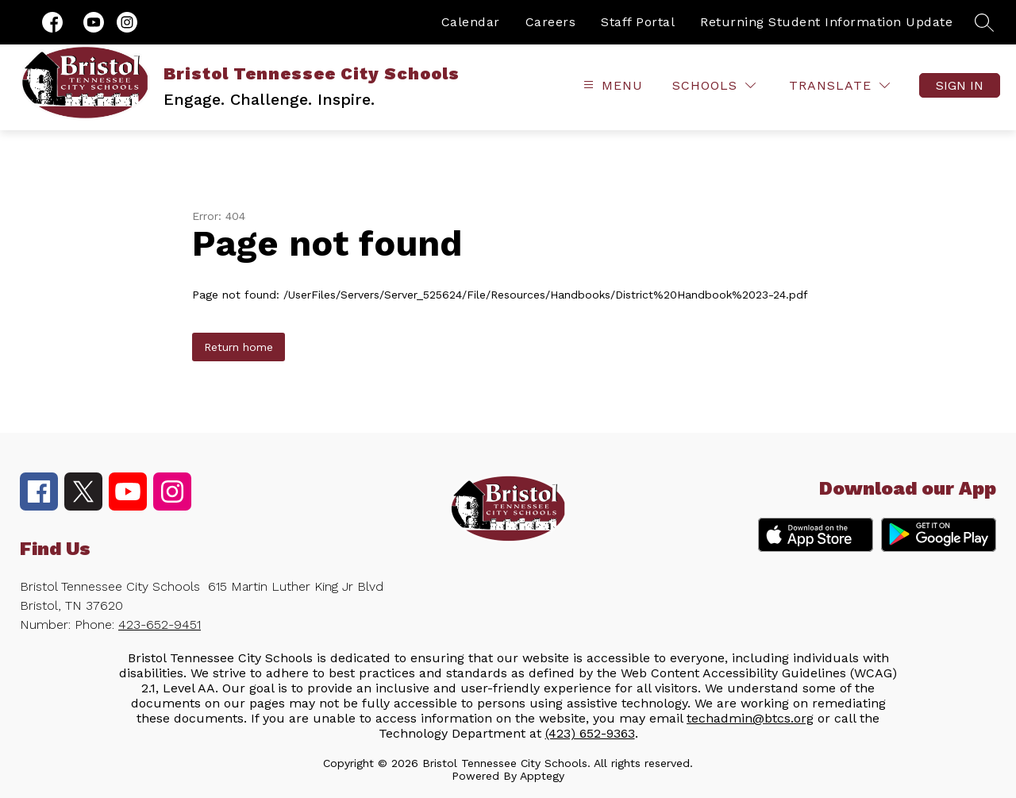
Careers (550, 21)
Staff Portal (638, 21)
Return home (238, 347)
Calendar (470, 21)
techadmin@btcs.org (750, 718)
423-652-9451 (159, 624)
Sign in (959, 85)
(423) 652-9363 (590, 733)
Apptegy (542, 775)
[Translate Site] (839, 85)
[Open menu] (611, 85)
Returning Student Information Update (826, 21)
